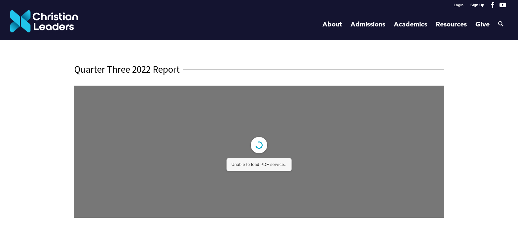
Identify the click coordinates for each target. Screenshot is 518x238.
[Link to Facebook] (493, 5)
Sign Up (477, 5)
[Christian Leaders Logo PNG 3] (44, 24)
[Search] (501, 24)
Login (458, 5)
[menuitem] (458, 5)
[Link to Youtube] (503, 5)
